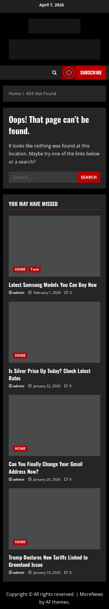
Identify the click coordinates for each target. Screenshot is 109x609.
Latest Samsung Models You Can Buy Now (53, 284)
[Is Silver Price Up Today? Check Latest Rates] (54, 332)
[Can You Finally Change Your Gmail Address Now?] (54, 425)
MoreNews (91, 594)
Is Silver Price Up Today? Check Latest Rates (49, 374)
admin (18, 292)
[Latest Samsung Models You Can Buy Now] (54, 246)
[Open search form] (54, 72)
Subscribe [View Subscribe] (82, 72)
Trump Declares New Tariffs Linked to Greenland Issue (48, 560)
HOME (20, 269)
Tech (35, 269)
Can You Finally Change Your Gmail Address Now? (46, 467)
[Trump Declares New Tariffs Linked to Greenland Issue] (54, 518)
